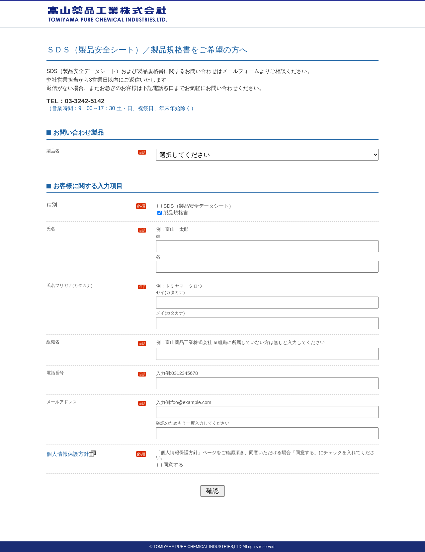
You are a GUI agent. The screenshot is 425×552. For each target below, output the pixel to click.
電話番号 (96, 373)
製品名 (96, 151)
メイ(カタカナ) (170, 312)
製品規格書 (175, 212)
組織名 (96, 342)
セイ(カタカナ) (170, 292)
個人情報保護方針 (71, 454)
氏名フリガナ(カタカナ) (96, 286)
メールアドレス (96, 402)
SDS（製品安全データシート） (198, 206)
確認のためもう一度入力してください (192, 423)
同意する (173, 464)
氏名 (96, 229)
